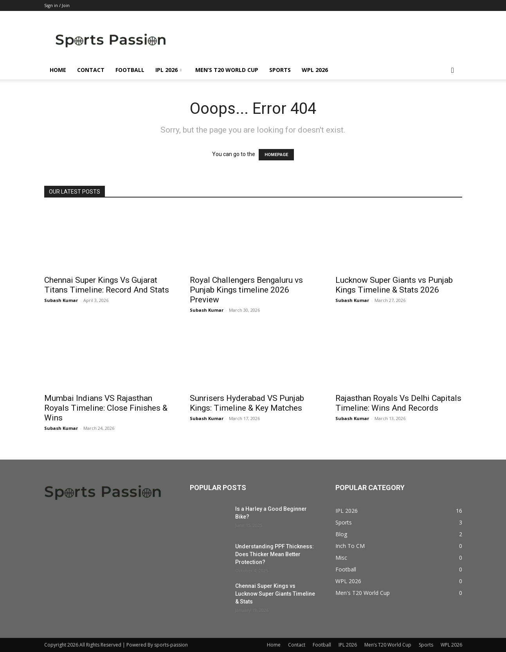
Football (129, 70)
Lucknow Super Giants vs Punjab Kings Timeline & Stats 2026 (394, 285)
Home (58, 70)
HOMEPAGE (276, 154)
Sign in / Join (57, 5)
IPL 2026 (168, 70)
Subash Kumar (61, 300)
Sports (280, 70)
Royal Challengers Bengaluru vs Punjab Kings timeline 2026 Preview (246, 289)
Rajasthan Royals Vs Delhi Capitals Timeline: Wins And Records (398, 403)
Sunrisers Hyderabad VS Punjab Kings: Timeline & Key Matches (247, 403)
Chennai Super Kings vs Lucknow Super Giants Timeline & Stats (275, 594)
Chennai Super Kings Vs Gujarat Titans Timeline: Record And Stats (106, 285)
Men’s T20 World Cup (226, 70)
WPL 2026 (315, 70)
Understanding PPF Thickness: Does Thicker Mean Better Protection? (274, 554)
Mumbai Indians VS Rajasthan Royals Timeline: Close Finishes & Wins (105, 407)
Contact (90, 70)
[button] (452, 70)
